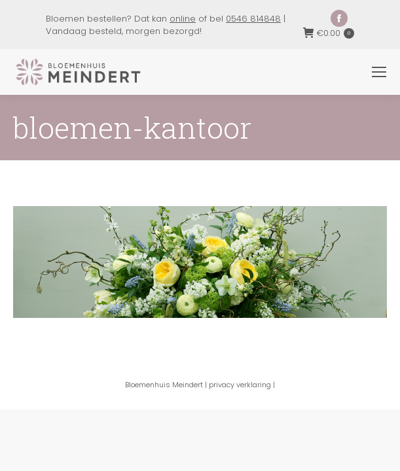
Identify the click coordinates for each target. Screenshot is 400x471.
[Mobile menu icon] (379, 72)
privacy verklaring (240, 384)
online (183, 18)
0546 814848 (253, 18)
